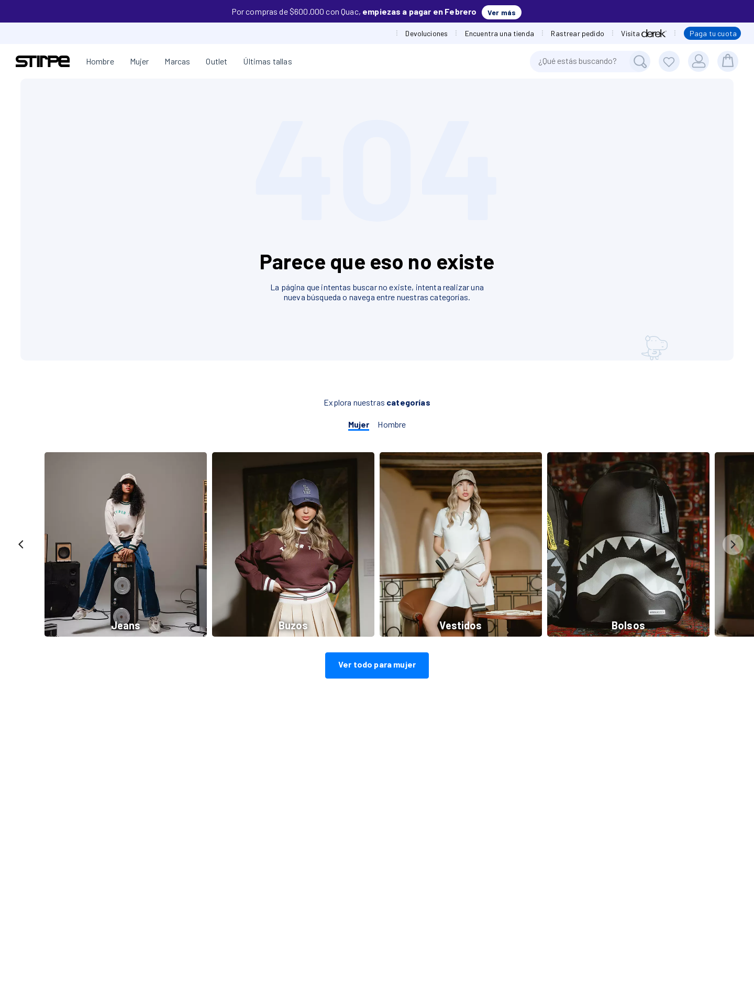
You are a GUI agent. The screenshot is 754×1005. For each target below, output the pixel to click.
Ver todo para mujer (377, 664)
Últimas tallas (267, 61)
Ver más (501, 12)
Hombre (100, 61)
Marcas (177, 61)
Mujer (139, 61)
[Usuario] (698, 61)
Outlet (216, 61)
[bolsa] (727, 61)
